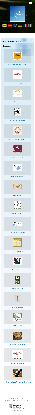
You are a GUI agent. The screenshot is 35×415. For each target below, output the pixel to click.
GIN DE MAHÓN (17, 307)
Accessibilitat (14, 398)
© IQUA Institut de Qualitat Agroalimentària (17, 400)
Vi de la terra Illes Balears (17, 158)
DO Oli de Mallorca (17, 214)
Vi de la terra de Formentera (17, 233)
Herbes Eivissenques (17, 251)
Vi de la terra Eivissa (17, 176)
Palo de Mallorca (17, 195)
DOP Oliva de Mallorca (18, 326)
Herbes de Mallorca (17, 289)
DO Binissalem (17, 83)
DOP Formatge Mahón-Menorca (17, 64)
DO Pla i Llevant (17, 102)
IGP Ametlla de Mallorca (17, 345)
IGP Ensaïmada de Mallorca (17, 139)
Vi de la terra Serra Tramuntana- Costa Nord (17, 382)
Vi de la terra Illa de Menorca (17, 270)
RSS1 (21, 398)
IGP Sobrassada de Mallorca (17, 120)
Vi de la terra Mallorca (17, 363)
